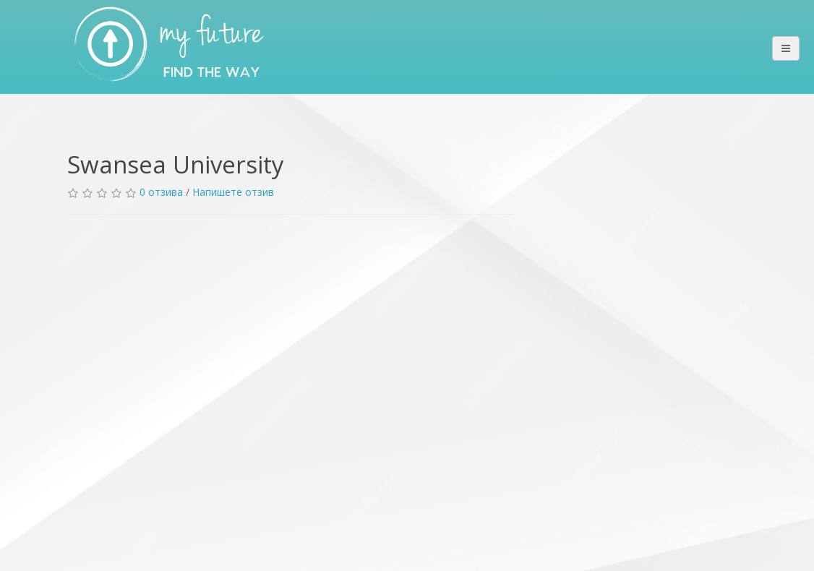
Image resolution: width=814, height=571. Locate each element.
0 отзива (161, 192)
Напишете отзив (233, 192)
